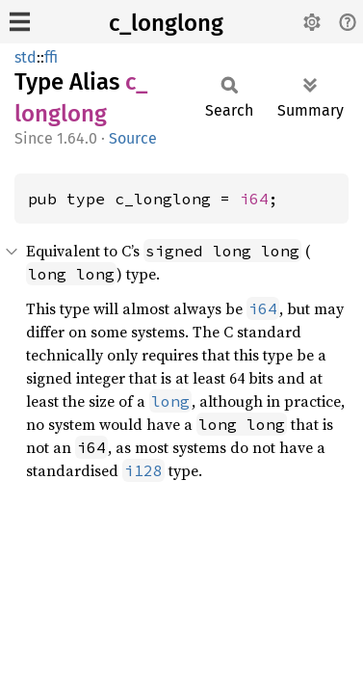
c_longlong (166, 23)
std (25, 57)
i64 (254, 198)
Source (133, 138)
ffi (51, 57)
